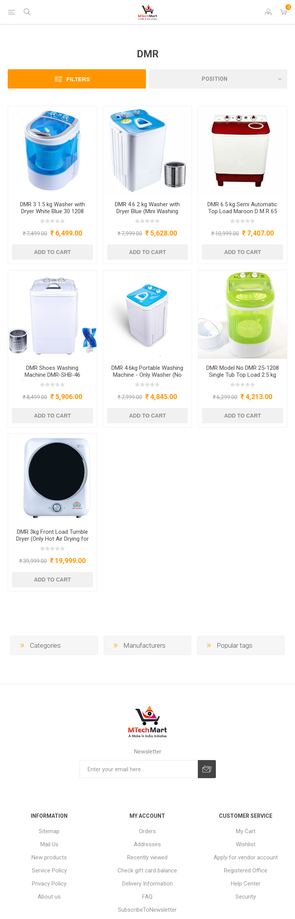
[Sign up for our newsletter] (139, 769)
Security (245, 896)
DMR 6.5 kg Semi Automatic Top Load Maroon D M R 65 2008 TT (242, 211)
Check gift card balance (147, 870)
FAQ (147, 896)
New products (49, 857)
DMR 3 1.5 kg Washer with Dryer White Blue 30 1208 (52, 208)
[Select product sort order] (218, 79)
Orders (147, 831)
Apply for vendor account (246, 857)
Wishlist (245, 844)
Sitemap (49, 831)
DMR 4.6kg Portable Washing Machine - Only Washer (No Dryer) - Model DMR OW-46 (147, 374)
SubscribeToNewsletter (147, 909)
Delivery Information (147, 883)
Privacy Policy (49, 883)
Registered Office (245, 870)
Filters (78, 79)
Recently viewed (147, 857)
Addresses (147, 844)
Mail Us (49, 844)
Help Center (245, 883)
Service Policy (49, 870)
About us (49, 896)
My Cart (245, 831)
